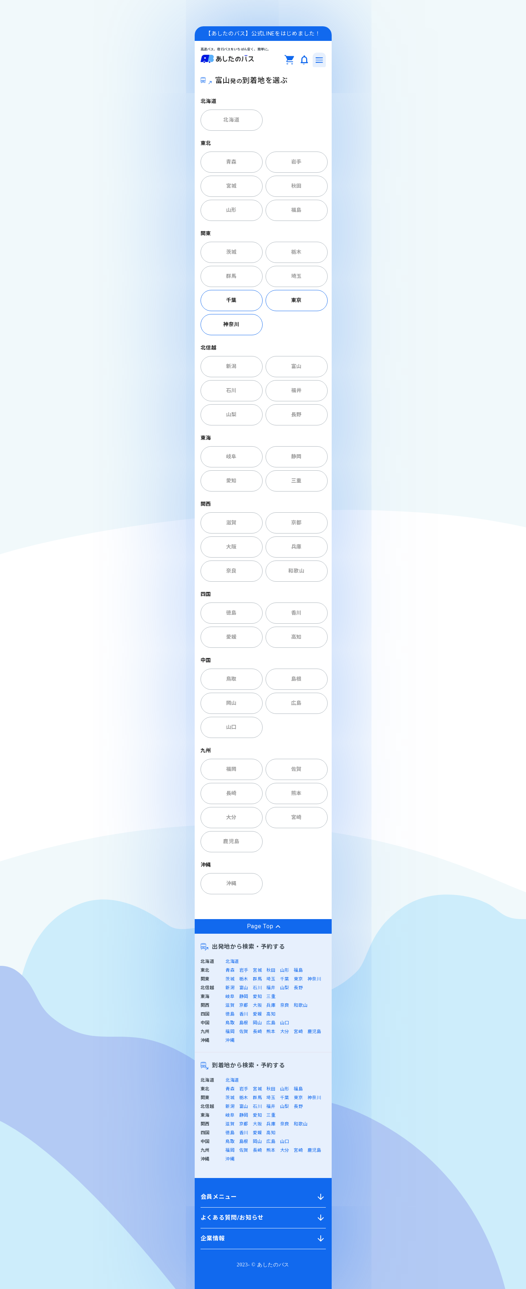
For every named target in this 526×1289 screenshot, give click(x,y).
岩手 (296, 162)
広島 (296, 703)
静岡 (296, 456)
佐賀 (296, 769)
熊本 (296, 793)
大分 (231, 817)
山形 (231, 210)
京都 (296, 522)
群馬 (231, 276)
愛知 (231, 480)
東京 (296, 300)
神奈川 (231, 324)
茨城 (231, 252)
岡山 (231, 703)
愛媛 (231, 637)
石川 (231, 390)
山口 (231, 727)
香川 (296, 613)
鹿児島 (231, 841)
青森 (231, 162)
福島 (296, 210)
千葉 (231, 300)
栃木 (296, 252)
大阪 (231, 547)
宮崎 (296, 817)
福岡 (231, 769)
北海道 (231, 120)
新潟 (231, 366)
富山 (296, 366)
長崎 (231, 793)
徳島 (231, 613)
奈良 (231, 571)
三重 (296, 480)
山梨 (231, 414)
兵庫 (296, 547)
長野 (296, 414)
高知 (296, 637)
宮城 (231, 186)
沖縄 (231, 883)
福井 (296, 390)
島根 (296, 679)
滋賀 (231, 522)
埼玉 (296, 276)
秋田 (296, 186)
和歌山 (296, 571)
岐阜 (231, 456)
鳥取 (231, 679)
